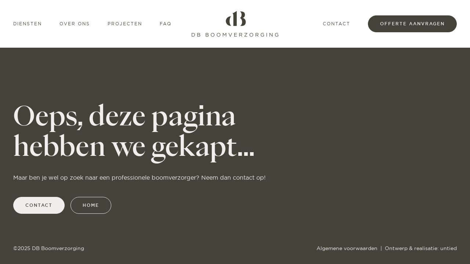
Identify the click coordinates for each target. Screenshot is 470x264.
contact (39, 205)
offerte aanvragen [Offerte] (412, 24)
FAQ (165, 23)
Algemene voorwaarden (347, 248)
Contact (336, 23)
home (91, 205)
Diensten (27, 23)
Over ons (74, 23)
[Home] (235, 24)
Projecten (125, 23)
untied (448, 248)
